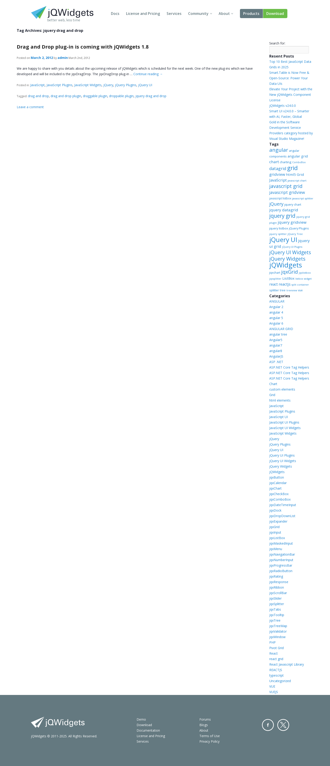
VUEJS (273, 692)
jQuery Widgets (287, 258)
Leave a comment (30, 107)
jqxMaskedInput (281, 543)
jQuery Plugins (125, 85)
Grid (272, 395)
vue (300, 290)
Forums (205, 719)
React (273, 653)
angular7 (275, 345)
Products (251, 13)
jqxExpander (278, 521)
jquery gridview (292, 222)
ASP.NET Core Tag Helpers (289, 367)
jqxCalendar (278, 483)
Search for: (277, 43)
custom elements (282, 389)
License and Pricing (143, 13)
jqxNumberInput (281, 560)
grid (292, 168)
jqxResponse (278, 582)
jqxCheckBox (279, 494)
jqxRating (276, 576)
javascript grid (285, 186)
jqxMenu (275, 549)
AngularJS (276, 356)
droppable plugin (121, 96)
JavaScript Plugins (59, 85)
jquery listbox (278, 228)
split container (300, 284)
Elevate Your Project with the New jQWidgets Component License (290, 94)
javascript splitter (302, 198)
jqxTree (274, 620)
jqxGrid (289, 271)
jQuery (108, 85)
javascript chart (297, 180)
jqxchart (274, 272)
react (273, 284)
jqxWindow (277, 637)
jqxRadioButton (280, 571)
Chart (273, 384)
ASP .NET (276, 362)
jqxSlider (275, 598)
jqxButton (276, 477)
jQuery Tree (295, 234)
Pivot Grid (276, 648)
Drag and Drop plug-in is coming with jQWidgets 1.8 (83, 46)
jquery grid (282, 215)
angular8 (275, 351)
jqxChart (275, 488)
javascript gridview (287, 192)
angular (278, 149)
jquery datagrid (283, 209)
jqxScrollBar (278, 593)
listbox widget (303, 278)
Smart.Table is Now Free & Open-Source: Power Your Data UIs (289, 78)
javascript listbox (280, 198)
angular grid (298, 156)
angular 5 (276, 318)
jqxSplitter (276, 604)
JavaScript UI (278, 417)
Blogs (203, 725)
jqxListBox (277, 538)
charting (285, 162)
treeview (291, 290)
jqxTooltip (276, 615)
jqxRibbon (276, 587)
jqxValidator (278, 631)
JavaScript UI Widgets (285, 428)
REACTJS (275, 670)
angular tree (278, 334)
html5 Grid (295, 174)
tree (283, 290)
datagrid (277, 168)
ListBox (288, 278)
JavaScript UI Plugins (284, 422)
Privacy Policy (209, 741)
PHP (272, 642)
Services (174, 13)
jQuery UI (145, 85)
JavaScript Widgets (88, 85)
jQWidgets (285, 265)
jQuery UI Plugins (292, 246)
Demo (141, 719)
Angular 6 (276, 323)
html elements (280, 400)
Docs (115, 13)
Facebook (268, 725)
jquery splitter (278, 234)
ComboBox (299, 162)
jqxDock (275, 510)
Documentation (148, 730)
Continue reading (148, 74)
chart (274, 161)
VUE (272, 686)
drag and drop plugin (66, 96)
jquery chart (292, 204)
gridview (277, 174)
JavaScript (37, 85)
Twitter (283, 725)
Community (198, 13)
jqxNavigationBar (282, 554)
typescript (276, 675)
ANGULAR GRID (281, 329)
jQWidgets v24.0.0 (282, 105)
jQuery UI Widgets (290, 252)
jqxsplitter (275, 278)
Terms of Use (209, 736)
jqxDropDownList (282, 516)
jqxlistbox (305, 272)
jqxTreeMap (278, 626)
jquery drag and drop (150, 96)
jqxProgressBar (280, 565)
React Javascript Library (286, 664)
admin (63, 57)
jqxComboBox (280, 499)
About (224, 13)
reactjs (285, 284)
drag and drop (38, 96)
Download (275, 13)
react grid (276, 659)
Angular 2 (276, 307)
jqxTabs (275, 609)
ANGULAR (276, 301)
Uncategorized (280, 681)
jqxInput (275, 532)
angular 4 (276, 312)
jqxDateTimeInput (282, 505)
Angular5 (275, 340)
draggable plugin (95, 96)
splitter (274, 290)
